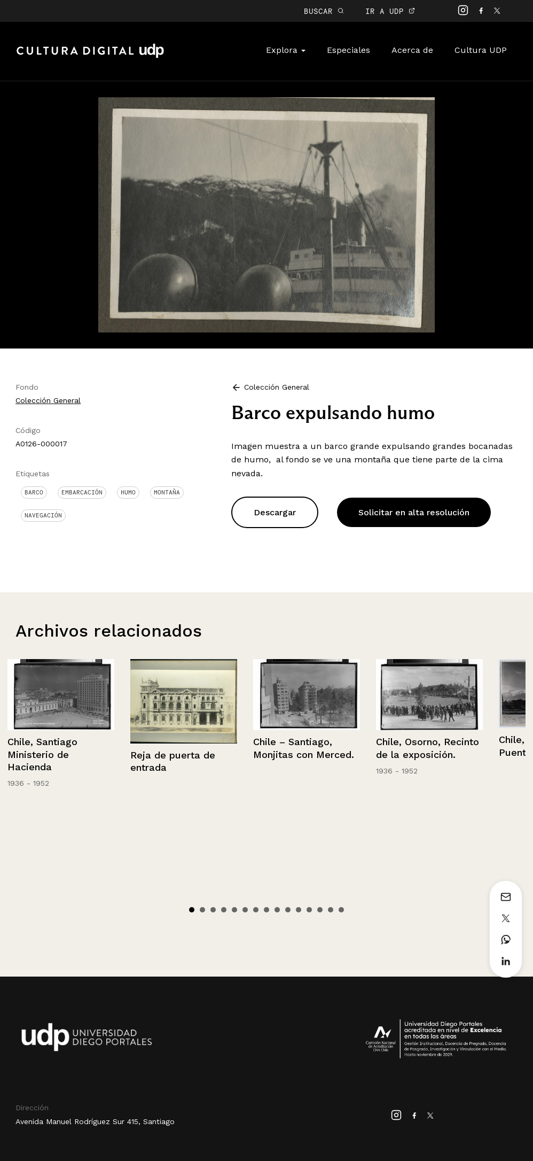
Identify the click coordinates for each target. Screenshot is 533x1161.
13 (320, 909)
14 (330, 909)
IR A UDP (390, 11)
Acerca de (412, 50)
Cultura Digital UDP (90, 56)
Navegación (43, 515)
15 (341, 909)
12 (309, 909)
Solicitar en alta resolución (413, 512)
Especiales (348, 50)
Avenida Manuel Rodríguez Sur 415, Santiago (95, 1121)
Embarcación (82, 492)
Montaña (167, 492)
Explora (285, 50)
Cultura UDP (480, 50)
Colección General (48, 400)
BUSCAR (324, 11)
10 (288, 909)
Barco (34, 492)
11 (298, 909)
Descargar (275, 512)
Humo (128, 492)
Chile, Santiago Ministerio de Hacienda (42, 754)
